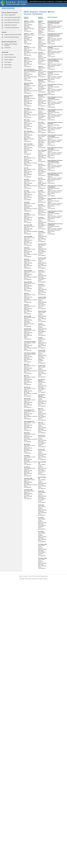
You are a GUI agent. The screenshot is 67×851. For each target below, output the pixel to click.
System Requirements (10, 57)
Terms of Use (7, 67)
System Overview (8, 54)
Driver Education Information (11, 22)
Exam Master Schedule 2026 (11, 20)
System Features (8, 59)
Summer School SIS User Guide (12, 34)
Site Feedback (8, 64)
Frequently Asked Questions (11, 27)
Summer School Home (8, 8)
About (20, 576)
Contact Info (50, 1)
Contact (25, 576)
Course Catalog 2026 (9, 15)
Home (65, 1)
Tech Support (59, 1)
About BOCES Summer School (37, 1)
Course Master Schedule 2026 (12, 17)
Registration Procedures (10, 25)
